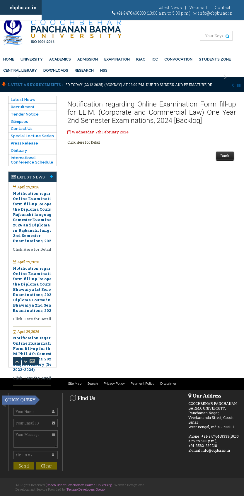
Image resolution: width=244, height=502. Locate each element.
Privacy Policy (114, 384)
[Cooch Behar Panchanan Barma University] (79, 485)
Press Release (24, 143)
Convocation (178, 59)
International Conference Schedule (32, 160)
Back (225, 155)
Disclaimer (168, 384)
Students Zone (215, 59)
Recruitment (23, 107)
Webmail (198, 7)
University (32, 59)
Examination (117, 59)
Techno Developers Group (85, 489)
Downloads (55, 70)
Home (8, 59)
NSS (104, 70)
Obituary (19, 150)
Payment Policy (142, 384)
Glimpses (19, 121)
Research (84, 70)
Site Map (74, 384)
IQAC (140, 59)
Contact (222, 7)
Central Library (20, 70)
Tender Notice (25, 114)
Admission (87, 59)
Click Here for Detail (83, 142)
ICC (155, 59)
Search (92, 384)
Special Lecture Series (32, 136)
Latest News (169, 7)
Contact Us (22, 128)
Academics (60, 59)
